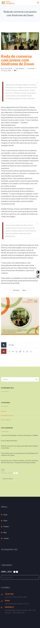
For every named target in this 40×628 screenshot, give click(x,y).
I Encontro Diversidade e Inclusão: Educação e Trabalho (19, 435)
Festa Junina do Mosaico (9, 440)
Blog (5, 532)
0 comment (30, 68)
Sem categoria (19, 68)
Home (5, 515)
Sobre (5, 520)
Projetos (6, 526)
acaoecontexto (7, 68)
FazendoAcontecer (7, 415)
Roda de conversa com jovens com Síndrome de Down (17, 60)
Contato (6, 538)
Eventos (4, 411)
